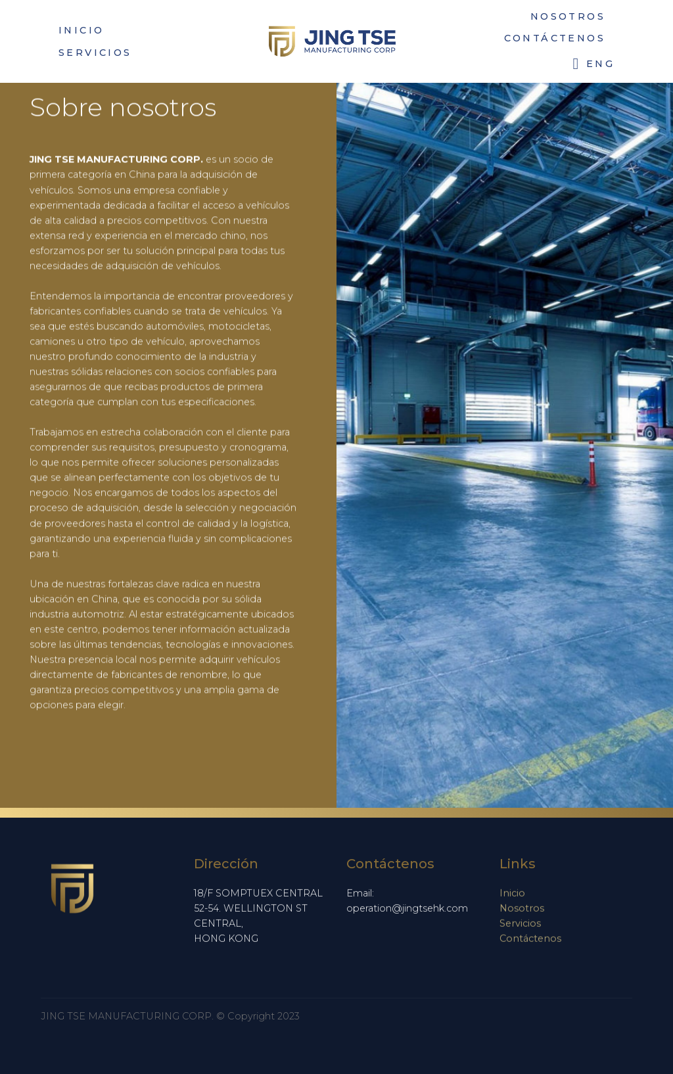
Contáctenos (530, 942)
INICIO (81, 30)
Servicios (520, 927)
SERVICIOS (95, 52)
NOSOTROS (567, 16)
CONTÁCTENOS (554, 38)
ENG (594, 64)
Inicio (512, 897)
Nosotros (521, 912)
